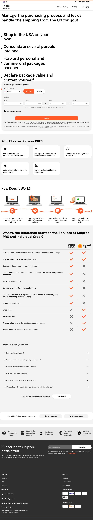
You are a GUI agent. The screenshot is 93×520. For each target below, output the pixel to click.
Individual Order (66, 481)
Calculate (46, 118)
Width (50, 100)
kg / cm (39, 91)
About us (4, 485)
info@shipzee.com (9, 499)
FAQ (75, 7)
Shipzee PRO (66, 485)
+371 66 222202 (8, 494)
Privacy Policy (72, 453)
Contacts (4, 478)
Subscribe (82, 447)
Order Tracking (63, 7)
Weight (5, 100)
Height (74, 100)
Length (27, 100)
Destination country (9, 88)
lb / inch (28, 91)
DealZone (65, 478)
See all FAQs (62, 396)
